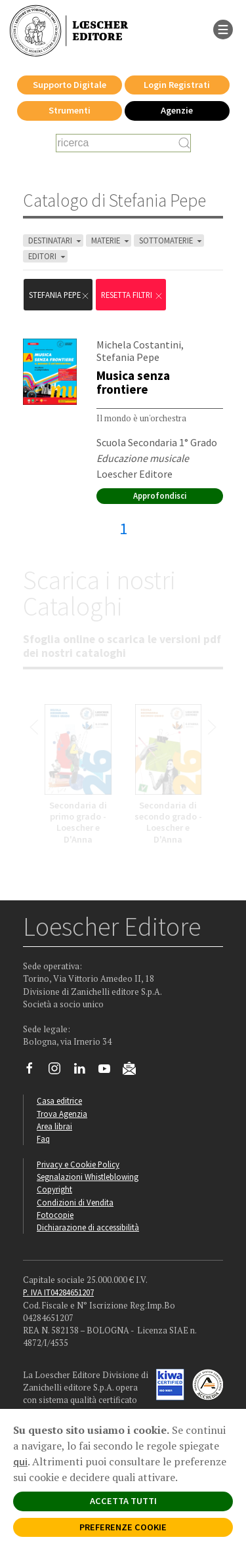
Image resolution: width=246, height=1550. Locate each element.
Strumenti (70, 110)
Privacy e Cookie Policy (78, 1164)
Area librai (54, 1126)
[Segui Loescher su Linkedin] (84, 1071)
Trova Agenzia (62, 1113)
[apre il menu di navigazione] (223, 28)
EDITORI (48, 256)
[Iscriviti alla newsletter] (134, 1070)
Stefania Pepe (59, 295)
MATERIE (111, 240)
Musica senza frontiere (133, 382)
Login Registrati (177, 85)
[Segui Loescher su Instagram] (59, 1071)
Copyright (54, 1189)
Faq (43, 1138)
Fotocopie (55, 1214)
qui (20, 1461)
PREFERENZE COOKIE (123, 1527)
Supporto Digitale (69, 85)
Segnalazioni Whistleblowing (87, 1176)
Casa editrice (59, 1100)
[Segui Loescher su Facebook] (34, 1071)
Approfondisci (159, 495)
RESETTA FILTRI (132, 295)
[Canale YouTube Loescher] (109, 1071)
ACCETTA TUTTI (123, 1501)
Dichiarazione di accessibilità (88, 1227)
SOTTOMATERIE (171, 240)
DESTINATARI (55, 240)
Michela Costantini (138, 344)
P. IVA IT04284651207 (58, 1292)
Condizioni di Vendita (75, 1202)
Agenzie (177, 110)
